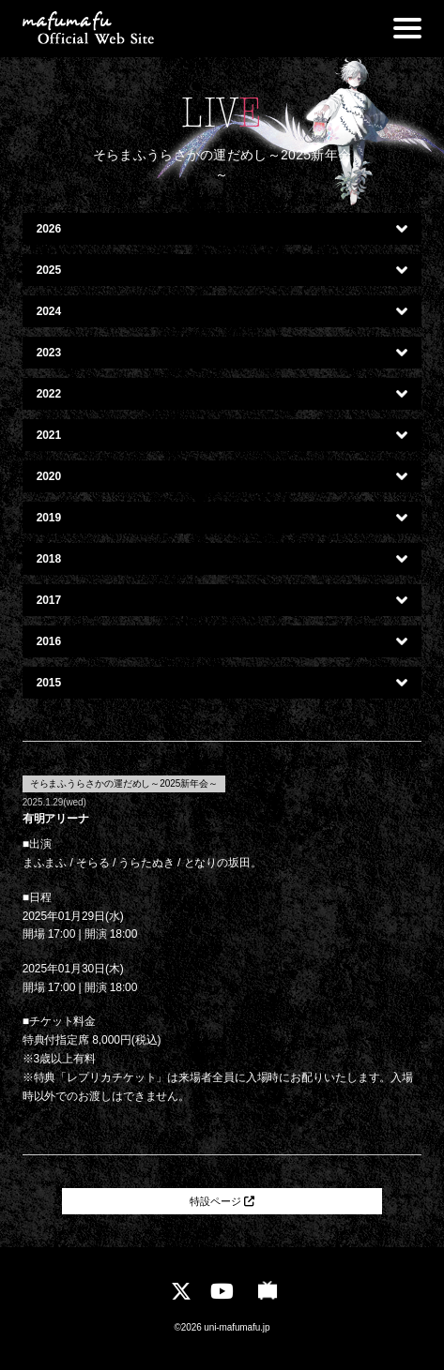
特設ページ (221, 1204)
